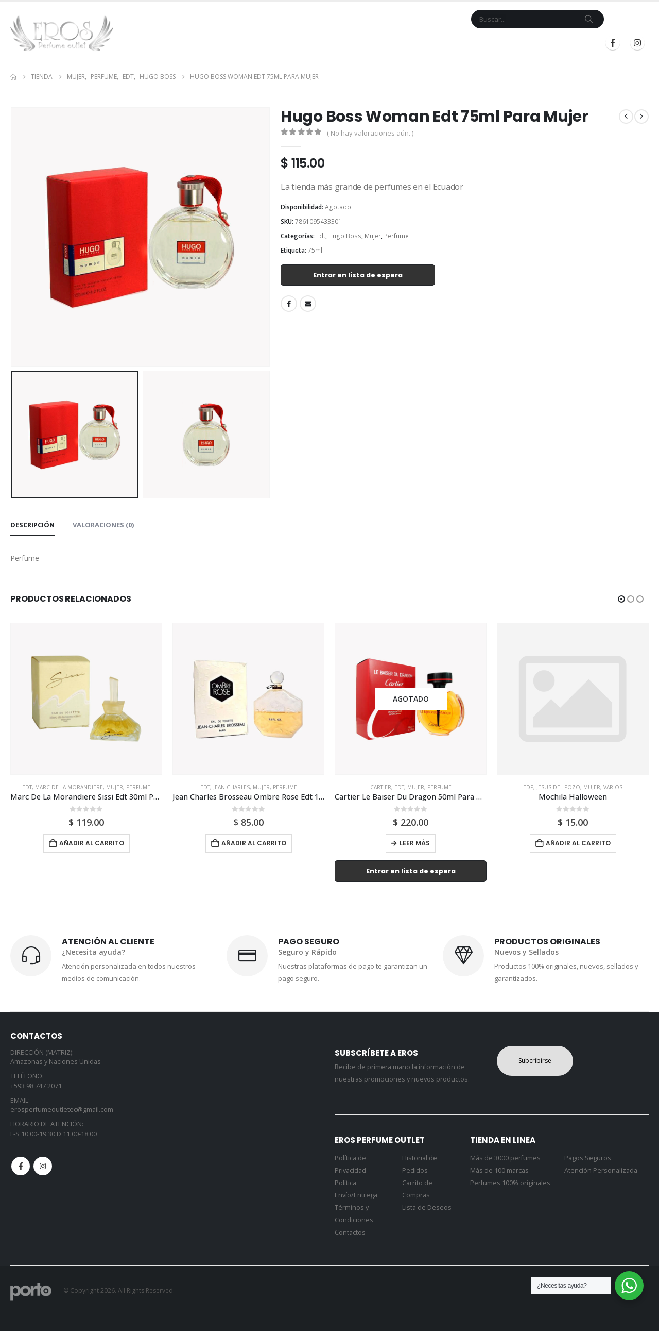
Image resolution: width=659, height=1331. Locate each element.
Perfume (396, 235)
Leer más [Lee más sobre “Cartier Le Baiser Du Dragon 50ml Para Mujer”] (415, 843)
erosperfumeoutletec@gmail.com (61, 1109)
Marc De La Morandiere (69, 787)
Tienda (265, 43)
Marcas (308, 43)
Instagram (42, 1166)
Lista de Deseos (427, 1207)
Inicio (233, 43)
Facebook (289, 303)
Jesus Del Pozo (558, 787)
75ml (315, 250)
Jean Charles (231, 787)
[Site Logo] (61, 33)
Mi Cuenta (404, 43)
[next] (641, 116)
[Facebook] (612, 43)
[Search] (589, 19)
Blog (440, 43)
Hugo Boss (344, 235)
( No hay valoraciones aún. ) (370, 133)
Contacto (357, 43)
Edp (528, 787)
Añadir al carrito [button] (91, 843)
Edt (320, 235)
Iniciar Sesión (491, 43)
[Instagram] (637, 43)
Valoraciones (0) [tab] (103, 524)
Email (308, 303)
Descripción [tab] (32, 524)
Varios (612, 787)
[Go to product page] (86, 698)
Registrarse (560, 43)
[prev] (626, 116)
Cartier (380, 787)
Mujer (373, 235)
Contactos (350, 1232)
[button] (621, 599)
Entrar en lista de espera (358, 275)
